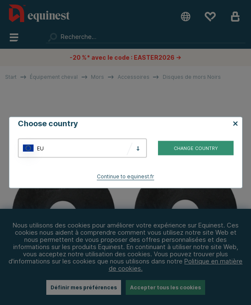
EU (40, 148)
